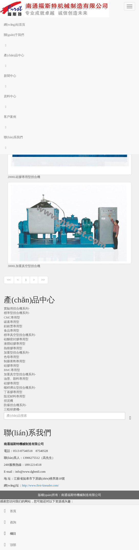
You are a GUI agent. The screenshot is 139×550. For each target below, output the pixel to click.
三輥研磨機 (11, 409)
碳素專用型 (11, 322)
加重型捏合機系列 (16, 352)
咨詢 (8, 522)
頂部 (8, 545)
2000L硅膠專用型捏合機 (24, 177)
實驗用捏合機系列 (16, 308)
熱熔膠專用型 (13, 348)
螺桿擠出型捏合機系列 (19, 387)
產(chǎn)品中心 (14, 55)
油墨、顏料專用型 (16, 378)
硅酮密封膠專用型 (16, 339)
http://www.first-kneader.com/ (40, 485)
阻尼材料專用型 (14, 396)
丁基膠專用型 (13, 392)
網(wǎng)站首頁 (14, 24)
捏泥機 (8, 401)
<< (9, 280)
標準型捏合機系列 (16, 313)
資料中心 (10, 96)
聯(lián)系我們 (13, 137)
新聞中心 (10, 76)
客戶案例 (10, 117)
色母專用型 (11, 357)
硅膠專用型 (11, 365)
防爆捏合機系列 (14, 405)
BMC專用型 (12, 370)
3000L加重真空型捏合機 (24, 266)
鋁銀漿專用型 (13, 326)
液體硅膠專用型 (14, 343)
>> (43, 280)
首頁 (8, 511)
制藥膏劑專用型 (14, 361)
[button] (69, 45)
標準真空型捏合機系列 (19, 335)
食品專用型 (11, 330)
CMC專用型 (12, 317)
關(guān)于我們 (14, 35)
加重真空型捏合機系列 (19, 374)
